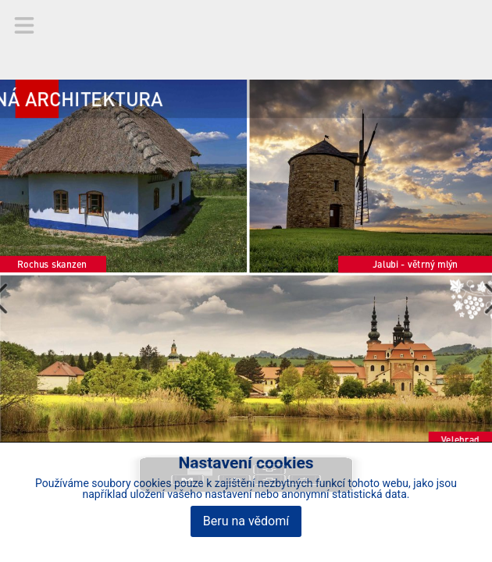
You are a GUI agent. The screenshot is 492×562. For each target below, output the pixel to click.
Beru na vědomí (246, 521)
